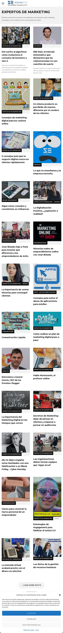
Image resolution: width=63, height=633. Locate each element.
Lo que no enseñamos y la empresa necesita (47, 147)
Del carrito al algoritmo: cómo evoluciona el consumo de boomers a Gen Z (16, 35)
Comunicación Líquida (16, 321)
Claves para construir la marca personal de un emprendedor (16, 489)
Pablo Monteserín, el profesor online (47, 358)
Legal (37, 630)
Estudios (37, 46)
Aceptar (31, 613)
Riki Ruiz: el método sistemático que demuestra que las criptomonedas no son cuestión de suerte (47, 35)
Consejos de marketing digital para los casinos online (16, 94)
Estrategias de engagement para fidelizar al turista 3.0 (47, 497)
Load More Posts (31, 585)
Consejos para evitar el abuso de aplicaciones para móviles (47, 277)
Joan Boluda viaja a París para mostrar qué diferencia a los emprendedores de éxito (16, 230)
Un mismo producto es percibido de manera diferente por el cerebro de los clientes (47, 87)
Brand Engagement (10, 200)
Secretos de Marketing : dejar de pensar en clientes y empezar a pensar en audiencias (47, 399)
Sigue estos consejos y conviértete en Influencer (16, 190)
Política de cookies (28, 630)
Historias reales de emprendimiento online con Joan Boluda (47, 231)
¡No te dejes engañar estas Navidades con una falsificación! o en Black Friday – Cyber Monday (16, 443)
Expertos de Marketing (43, 98)
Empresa (37, 164)
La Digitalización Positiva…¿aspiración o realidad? (47, 190)
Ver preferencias (31, 625)
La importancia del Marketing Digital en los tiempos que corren (16, 400)
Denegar (31, 619)
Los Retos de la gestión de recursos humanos (47, 547)
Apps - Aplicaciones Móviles (45, 292)
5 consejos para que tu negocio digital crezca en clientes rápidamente (16, 140)
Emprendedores (9, 241)
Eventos (6, 371)
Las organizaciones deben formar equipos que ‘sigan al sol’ (47, 442)
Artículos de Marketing (12, 46)
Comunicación (8, 331)
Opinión (57, 202)
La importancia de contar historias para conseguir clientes (16, 273)
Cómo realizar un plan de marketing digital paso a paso (47, 319)
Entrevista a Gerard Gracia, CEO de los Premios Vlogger (16, 359)
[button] (60, 595)
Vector (57, 518)
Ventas (25, 283)
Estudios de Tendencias (12, 559)
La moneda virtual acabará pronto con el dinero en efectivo (16, 548)
